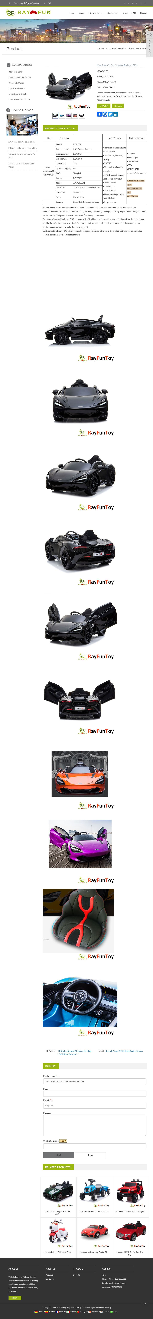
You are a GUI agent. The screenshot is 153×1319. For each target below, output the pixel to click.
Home (72, 13)
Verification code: (51, 1141)
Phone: (46, 1089)
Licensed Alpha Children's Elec (57, 1252)
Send (59, 1155)
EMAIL (118, 106)
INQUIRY (104, 106)
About (81, 13)
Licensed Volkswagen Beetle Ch (93, 1252)
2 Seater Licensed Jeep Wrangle (130, 1211)
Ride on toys (112, 13)
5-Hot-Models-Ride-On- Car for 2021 (21, 156)
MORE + (15, 1298)
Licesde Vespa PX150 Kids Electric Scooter (124, 1051)
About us (50, 1269)
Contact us (50, 1279)
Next (88, 87)
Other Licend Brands (137, 48)
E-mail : (48, 1100)
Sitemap (108, 1307)
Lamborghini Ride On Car (20, 77)
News (125, 13)
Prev (48, 87)
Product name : (51, 1076)
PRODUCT (79, 1269)
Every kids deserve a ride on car (21, 142)
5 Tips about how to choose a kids (22, 148)
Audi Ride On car (16, 83)
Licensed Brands (96, 13)
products (76, 1275)
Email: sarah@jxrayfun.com (23, 3)
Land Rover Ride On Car (19, 99)
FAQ (134, 13)
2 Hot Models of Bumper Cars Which (21, 165)
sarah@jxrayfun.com (117, 1283)
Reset (90, 1155)
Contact (143, 13)
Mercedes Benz (15, 72)
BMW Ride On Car (17, 88)
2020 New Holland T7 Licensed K (93, 1211)
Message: (47, 1113)
